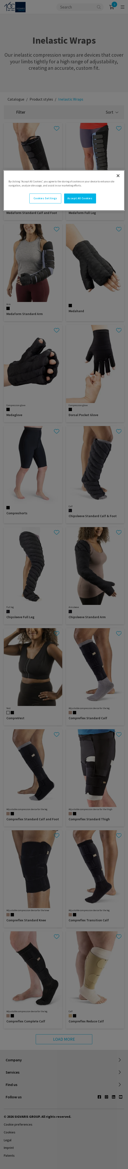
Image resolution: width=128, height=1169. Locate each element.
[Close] (118, 176)
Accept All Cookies (79, 198)
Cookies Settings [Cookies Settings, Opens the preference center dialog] (45, 198)
